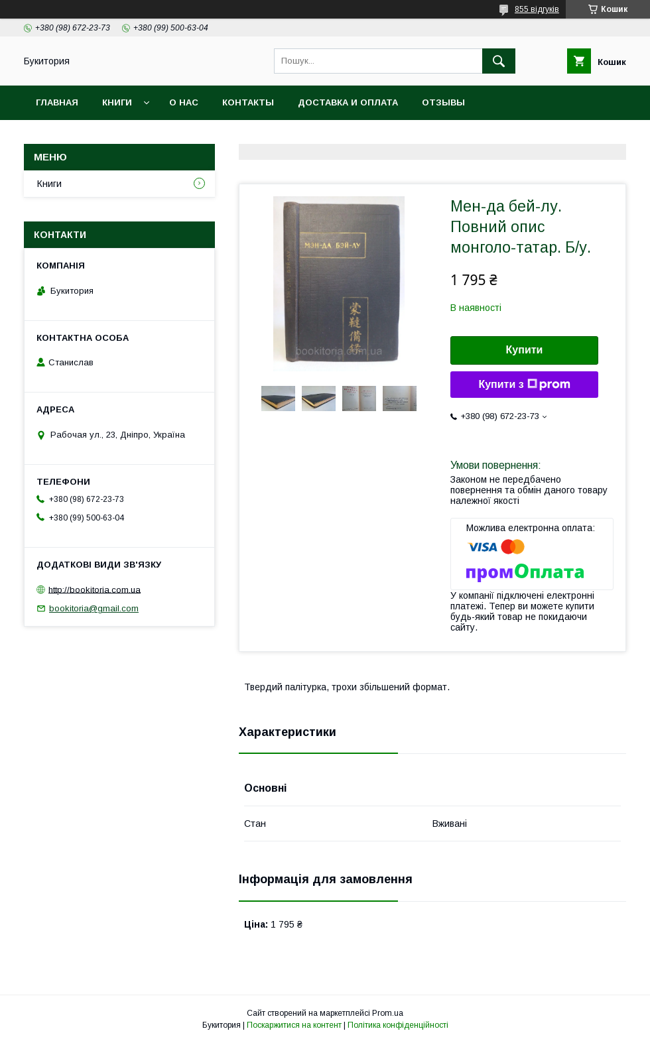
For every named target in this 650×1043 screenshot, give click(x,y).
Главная (57, 102)
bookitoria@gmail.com (94, 608)
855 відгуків (537, 9)
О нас (183, 102)
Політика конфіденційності (398, 1025)
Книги (117, 102)
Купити (524, 349)
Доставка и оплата (348, 102)
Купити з (524, 385)
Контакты (248, 102)
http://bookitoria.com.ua (94, 589)
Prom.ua (387, 1013)
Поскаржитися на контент (294, 1025)
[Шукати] (498, 61)
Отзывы (443, 102)
